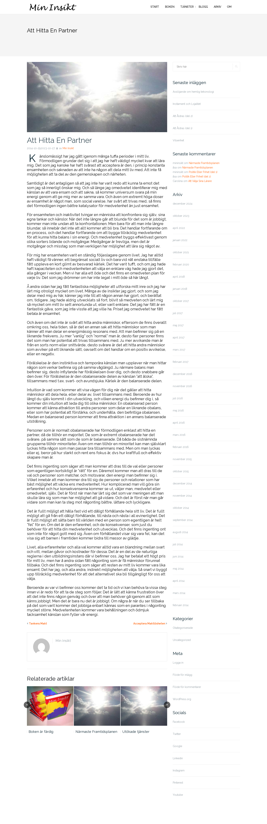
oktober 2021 (181, 252)
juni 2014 (178, 556)
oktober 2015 (181, 471)
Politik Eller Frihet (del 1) (203, 172)
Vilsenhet (178, 140)
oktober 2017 (181, 301)
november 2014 (182, 495)
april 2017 (178, 337)
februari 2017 (180, 361)
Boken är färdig (41, 732)
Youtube (178, 794)
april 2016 (179, 422)
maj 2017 (178, 325)
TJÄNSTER (187, 6)
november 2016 (182, 386)
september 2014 (183, 520)
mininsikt (178, 163)
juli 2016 (178, 398)
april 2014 (179, 580)
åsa (175, 167)
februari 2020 (181, 264)
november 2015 (182, 459)
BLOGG (203, 6)
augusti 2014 (180, 532)
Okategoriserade (183, 627)
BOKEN (169, 6)
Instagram (179, 770)
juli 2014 (178, 544)
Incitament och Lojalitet (187, 103)
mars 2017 (179, 349)
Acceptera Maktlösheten (149, 623)
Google (177, 746)
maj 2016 (178, 410)
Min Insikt (68, 148)
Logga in (178, 662)
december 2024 (182, 203)
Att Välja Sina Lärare (200, 181)
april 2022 (179, 227)
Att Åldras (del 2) (183, 116)
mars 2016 (179, 434)
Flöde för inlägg (182, 674)
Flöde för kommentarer (187, 686)
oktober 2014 (181, 507)
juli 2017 (177, 313)
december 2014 (182, 483)
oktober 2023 (181, 215)
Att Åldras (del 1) (182, 128)
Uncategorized (182, 639)
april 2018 (179, 276)
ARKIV (217, 6)
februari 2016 (181, 447)
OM (229, 6)
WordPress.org (182, 699)
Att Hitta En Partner (59, 140)
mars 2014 (179, 593)
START (155, 6)
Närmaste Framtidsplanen (96, 732)
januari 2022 (180, 240)
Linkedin (178, 758)
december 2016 (182, 374)
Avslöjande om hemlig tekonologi (193, 91)
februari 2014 (180, 605)
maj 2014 (178, 568)
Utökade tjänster (135, 732)
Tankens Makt (38, 623)
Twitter (177, 733)
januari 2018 (180, 288)
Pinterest (178, 782)
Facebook (179, 721)
